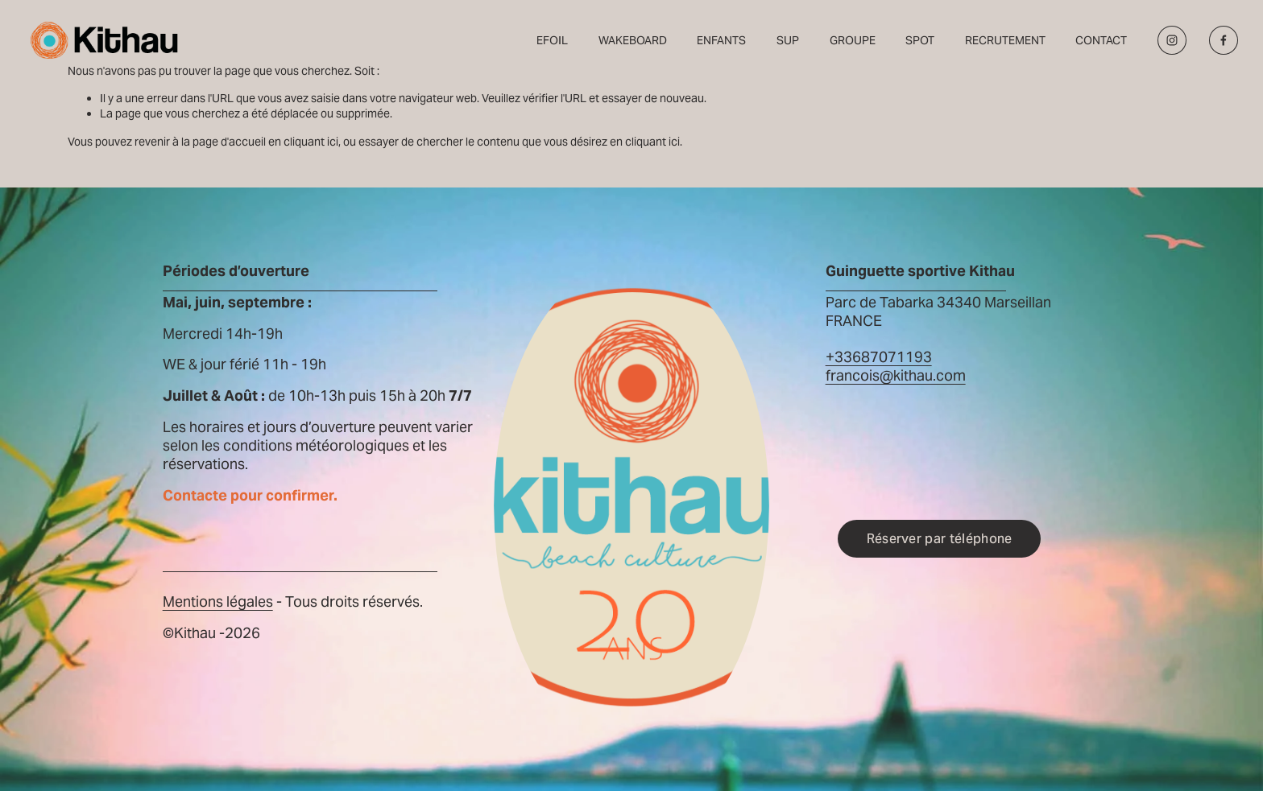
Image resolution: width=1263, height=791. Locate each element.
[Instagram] (1171, 40)
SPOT (919, 40)
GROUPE (853, 40)
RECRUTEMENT (1005, 40)
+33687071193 (879, 357)
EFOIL (552, 40)
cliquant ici (311, 141)
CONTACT (1101, 40)
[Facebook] (1223, 40)
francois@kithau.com (896, 376)
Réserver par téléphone (939, 538)
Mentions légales (218, 602)
